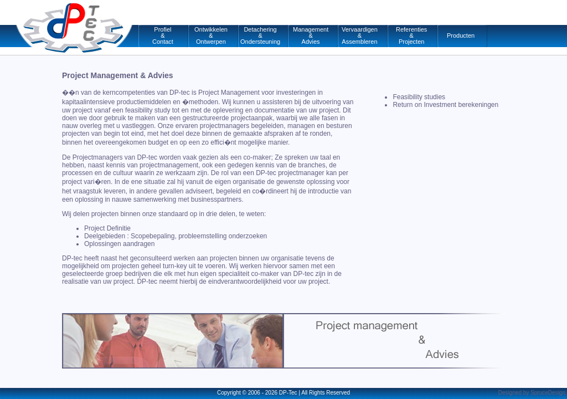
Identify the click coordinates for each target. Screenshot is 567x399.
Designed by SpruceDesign (531, 393)
